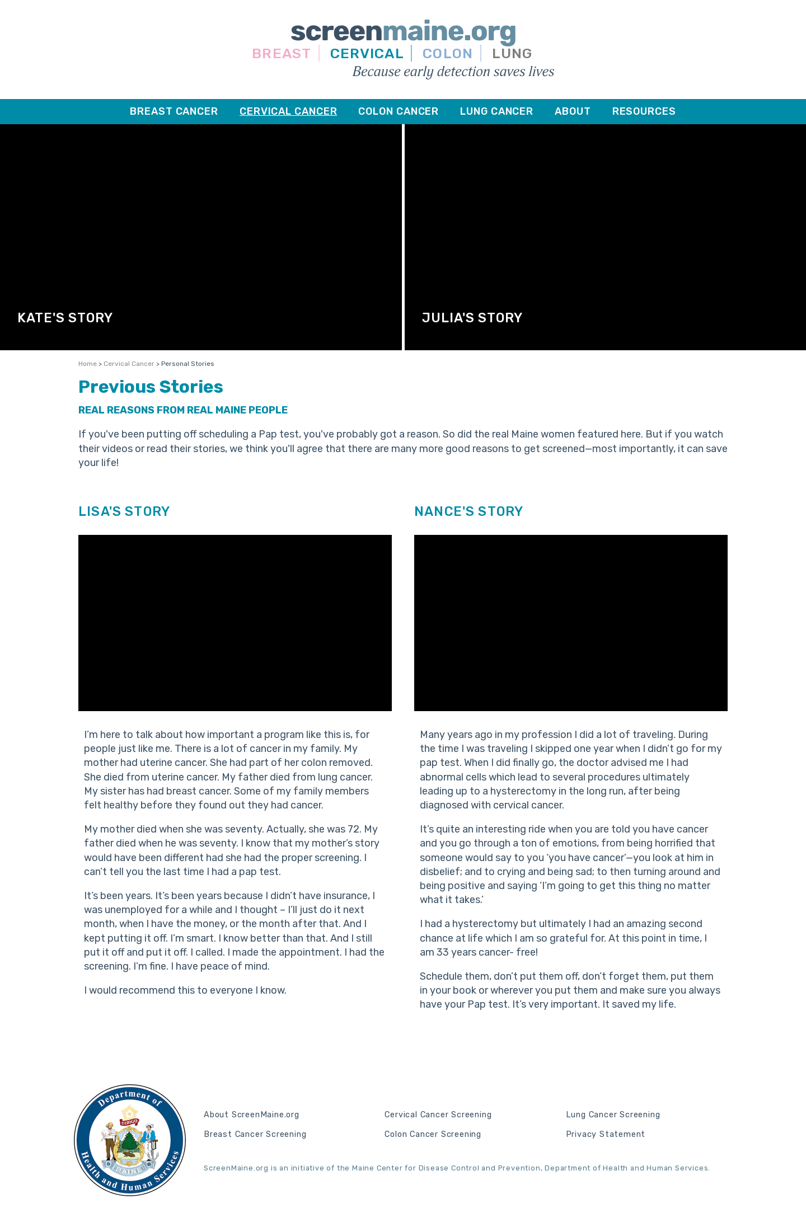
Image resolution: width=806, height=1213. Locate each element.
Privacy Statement (606, 1135)
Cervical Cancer (129, 364)
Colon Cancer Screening (433, 1135)
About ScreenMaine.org (251, 1115)
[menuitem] (174, 111)
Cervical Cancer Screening (438, 1115)
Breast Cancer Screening (255, 1135)
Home (87, 364)
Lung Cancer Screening (613, 1115)
